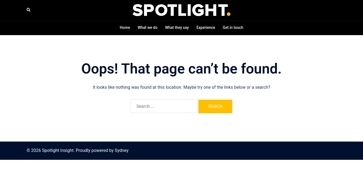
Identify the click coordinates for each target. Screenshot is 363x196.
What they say (177, 27)
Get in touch (233, 27)
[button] (29, 10)
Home (125, 27)
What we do (147, 27)
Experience (205, 27)
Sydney (122, 150)
